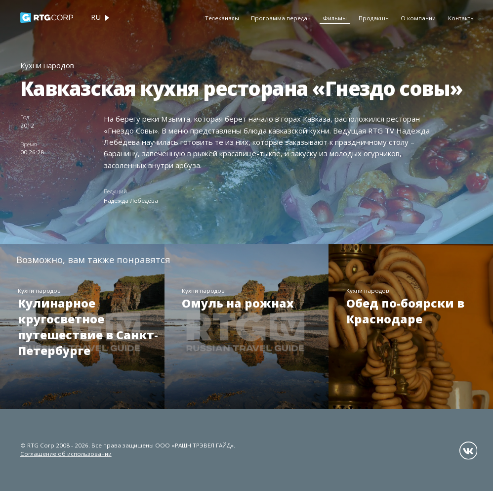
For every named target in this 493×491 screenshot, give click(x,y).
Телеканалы (222, 18)
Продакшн (374, 18)
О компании (418, 18)
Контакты (461, 18)
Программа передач (281, 18)
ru (96, 17)
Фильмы (335, 18)
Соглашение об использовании (66, 453)
